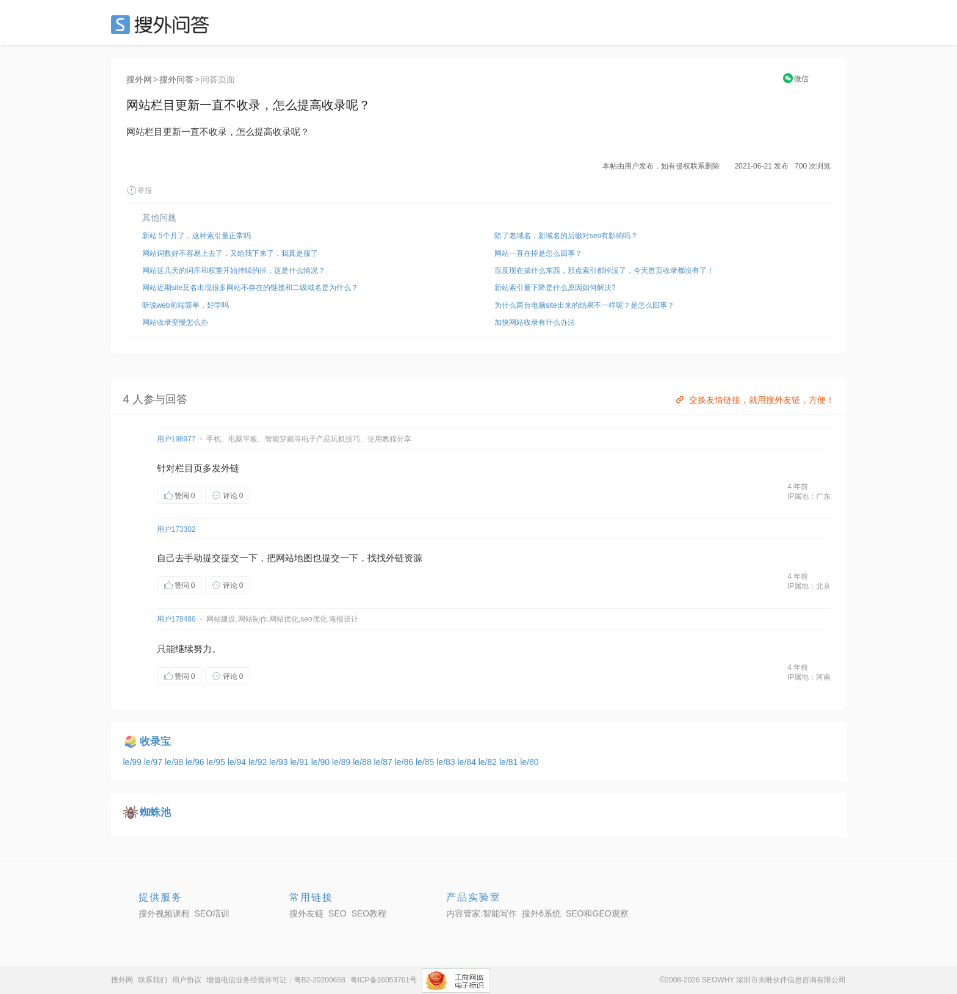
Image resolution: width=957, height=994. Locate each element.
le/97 (154, 762)
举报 (139, 190)
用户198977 (176, 439)
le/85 (426, 762)
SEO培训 (212, 913)
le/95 (217, 762)
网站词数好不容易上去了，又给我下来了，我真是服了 (230, 253)
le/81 (509, 762)
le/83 (446, 762)
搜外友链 (306, 913)
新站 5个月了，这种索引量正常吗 (196, 235)
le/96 (196, 762)
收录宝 (155, 741)
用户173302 (176, 529)
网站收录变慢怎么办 (175, 322)
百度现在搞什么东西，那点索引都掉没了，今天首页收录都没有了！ (604, 270)
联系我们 (152, 980)
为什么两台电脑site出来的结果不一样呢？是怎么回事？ (584, 305)
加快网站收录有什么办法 (534, 322)
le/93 (279, 762)
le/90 (321, 762)
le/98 (175, 762)
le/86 (405, 762)
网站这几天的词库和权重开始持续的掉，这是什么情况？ (233, 270)
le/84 (468, 762)
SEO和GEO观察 (597, 913)
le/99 (133, 762)
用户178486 (176, 619)
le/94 (238, 762)
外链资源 (404, 558)
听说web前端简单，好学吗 (185, 305)
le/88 (363, 762)
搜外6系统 (541, 913)
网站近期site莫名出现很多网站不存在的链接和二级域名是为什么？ (250, 287)
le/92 (258, 762)
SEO (163, 24)
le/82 (488, 762)
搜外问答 (176, 79)
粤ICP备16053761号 (383, 980)
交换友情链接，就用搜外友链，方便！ (754, 400)
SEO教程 (369, 913)
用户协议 (186, 980)
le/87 (384, 762)
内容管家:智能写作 (481, 913)
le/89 (342, 762)
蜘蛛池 (155, 812)
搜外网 (139, 79)
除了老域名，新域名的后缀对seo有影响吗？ (566, 235)
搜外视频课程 (164, 913)
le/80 (529, 762)
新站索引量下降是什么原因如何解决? (555, 287)
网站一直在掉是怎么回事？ (538, 253)
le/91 (301, 762)
